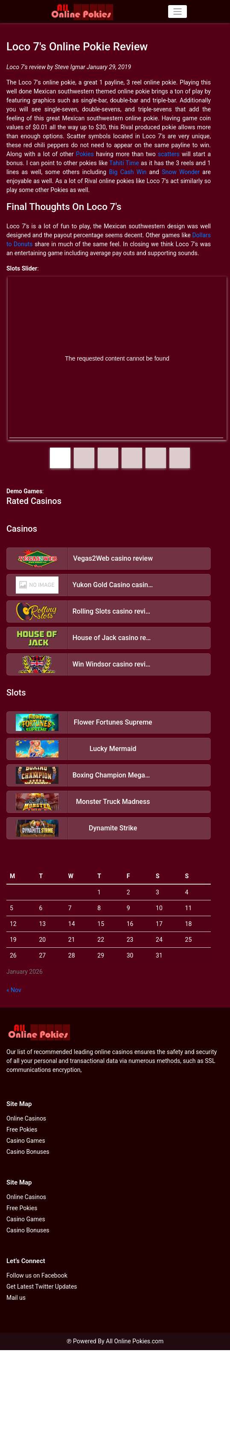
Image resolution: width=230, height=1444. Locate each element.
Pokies (85, 154)
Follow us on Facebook (36, 1275)
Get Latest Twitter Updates (41, 1286)
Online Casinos (26, 1118)
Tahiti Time (124, 163)
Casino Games (25, 1140)
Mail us (16, 1297)
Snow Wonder (181, 172)
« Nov (13, 990)
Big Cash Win (127, 172)
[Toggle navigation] (177, 11)
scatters (169, 154)
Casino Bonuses (27, 1151)
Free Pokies (21, 1129)
